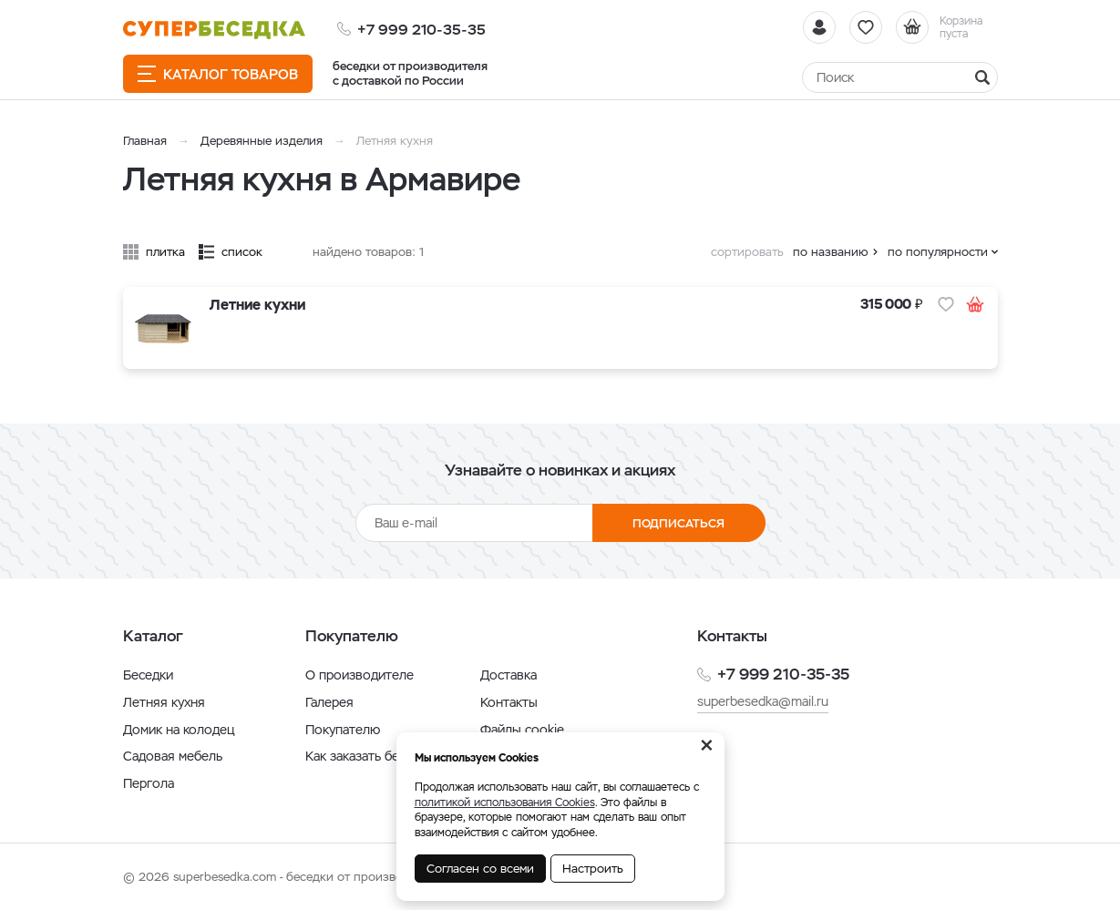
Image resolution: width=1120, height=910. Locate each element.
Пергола (148, 783)
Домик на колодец (178, 729)
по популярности (938, 252)
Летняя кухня (164, 702)
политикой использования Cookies (505, 802)
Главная (145, 140)
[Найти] (900, 77)
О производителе (359, 675)
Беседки (148, 675)
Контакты (509, 702)
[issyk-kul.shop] (214, 30)
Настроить (592, 868)
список (241, 252)
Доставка (508, 675)
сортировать (747, 252)
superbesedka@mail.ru (762, 701)
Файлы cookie (522, 729)
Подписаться (678, 523)
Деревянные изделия (261, 140)
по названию (830, 252)
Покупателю (342, 729)
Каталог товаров (218, 74)
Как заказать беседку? (372, 756)
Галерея (329, 702)
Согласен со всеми (480, 868)
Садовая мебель (172, 756)
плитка (165, 252)
